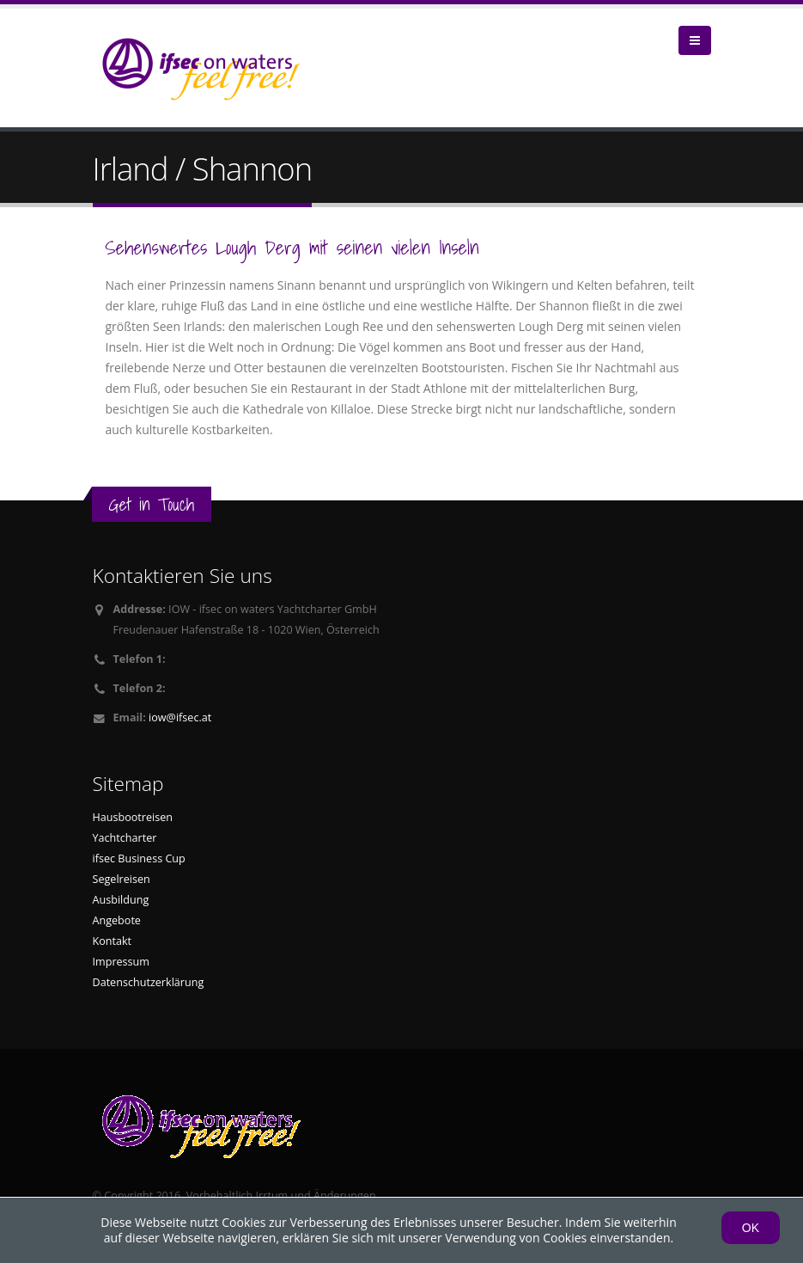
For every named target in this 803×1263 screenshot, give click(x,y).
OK (750, 1228)
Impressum (121, 961)
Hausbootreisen (133, 817)
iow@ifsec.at (180, 717)
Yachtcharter (125, 838)
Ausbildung (121, 899)
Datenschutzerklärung (148, 982)
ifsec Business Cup (139, 858)
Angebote (117, 920)
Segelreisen (121, 879)
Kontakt (112, 941)
